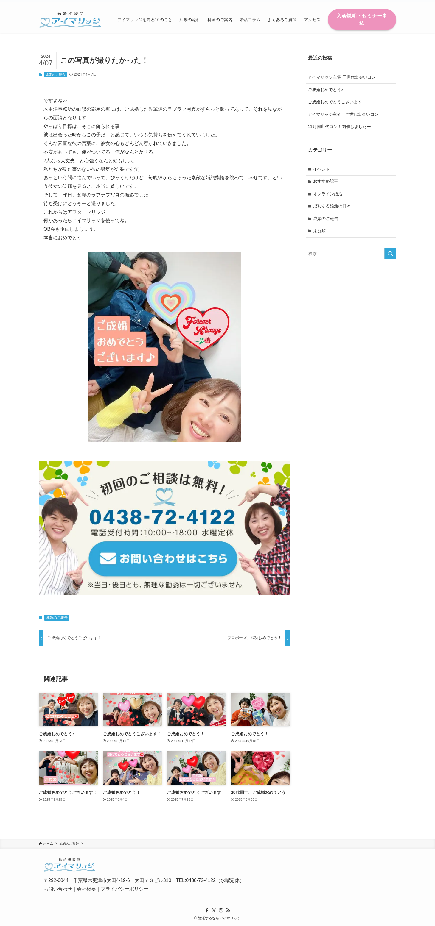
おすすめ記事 (325, 181)
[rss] (385, 3)
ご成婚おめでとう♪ (325, 89)
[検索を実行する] (390, 253)
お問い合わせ (58, 888)
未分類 (319, 231)
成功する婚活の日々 (332, 206)
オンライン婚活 (327, 193)
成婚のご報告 (55, 74)
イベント (321, 169)
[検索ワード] (351, 253)
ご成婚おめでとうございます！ (337, 101)
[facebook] (361, 3)
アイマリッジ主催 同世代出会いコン (342, 77)
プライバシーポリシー (124, 888)
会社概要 (86, 888)
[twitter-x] (369, 3)
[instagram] (377, 3)
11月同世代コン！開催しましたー (339, 126)
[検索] (392, 3)
